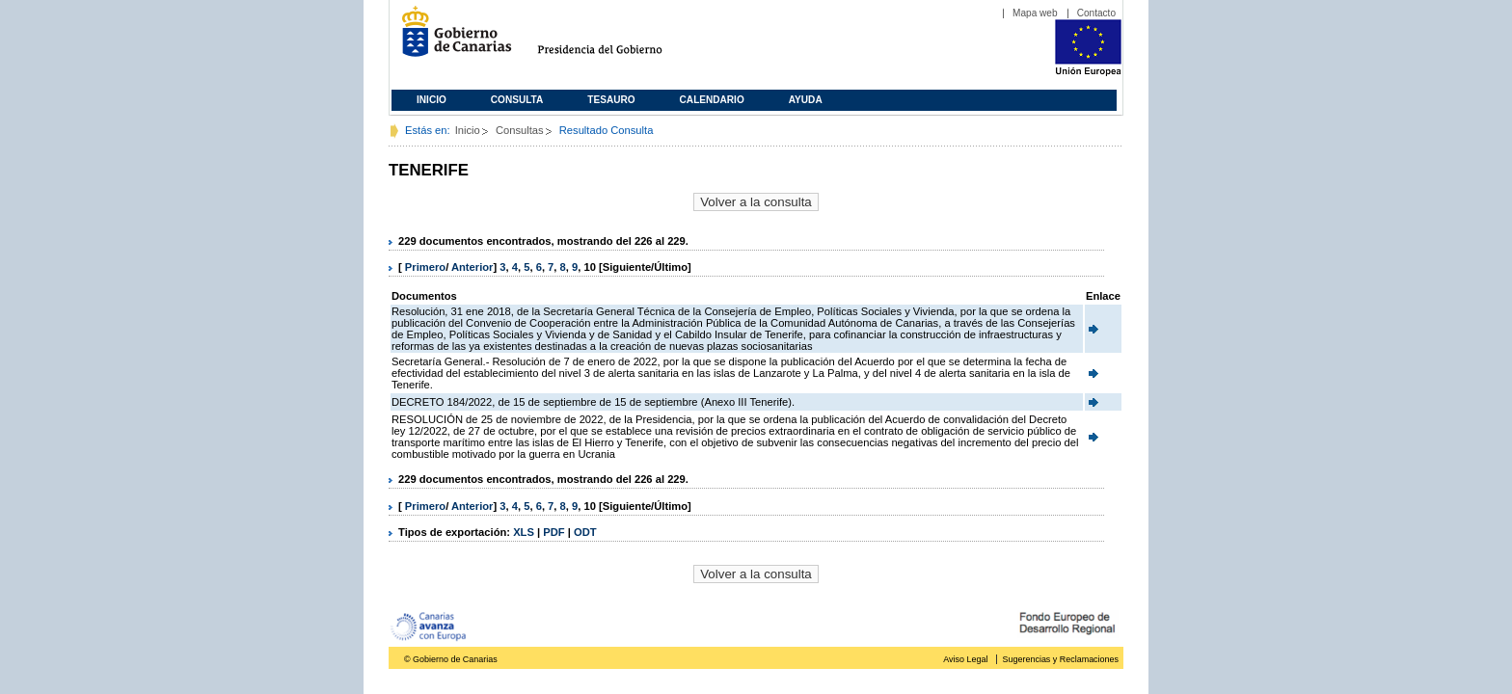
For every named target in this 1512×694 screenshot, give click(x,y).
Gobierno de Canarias (451, 39)
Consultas (520, 130)
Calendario (712, 99)
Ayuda (806, 99)
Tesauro (610, 99)
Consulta (517, 99)
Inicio (431, 99)
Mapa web (1035, 13)
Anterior (472, 267)
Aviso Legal (965, 659)
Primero (425, 267)
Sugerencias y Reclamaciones (1061, 659)
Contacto (1096, 13)
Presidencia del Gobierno (618, 39)
